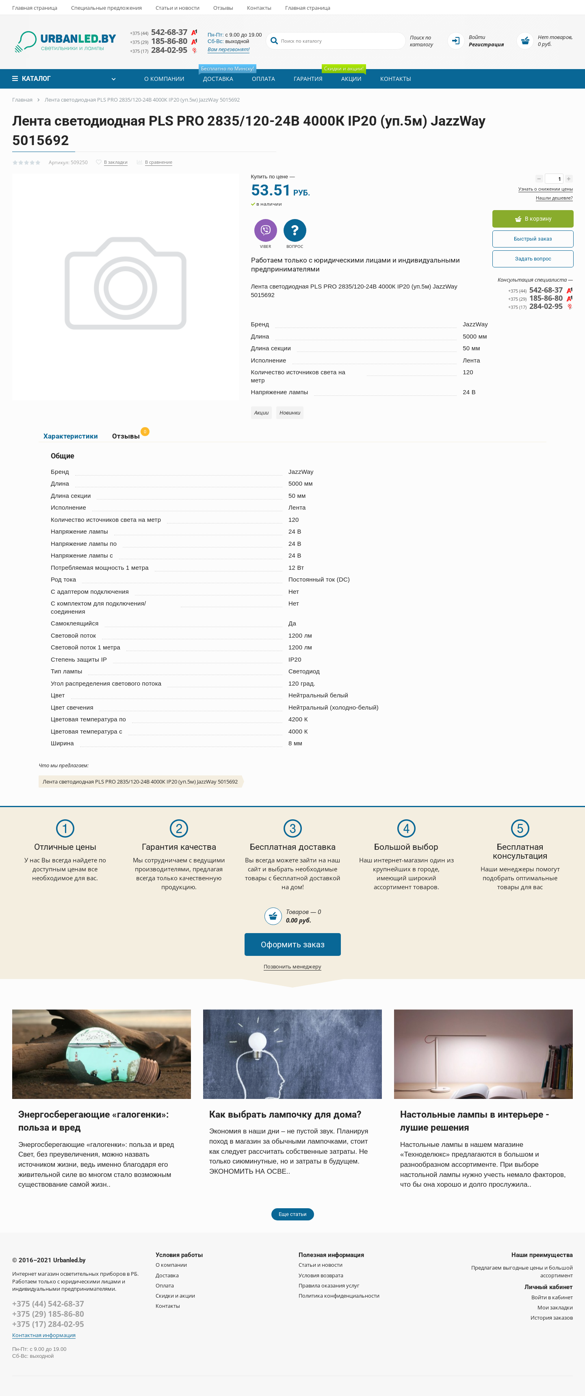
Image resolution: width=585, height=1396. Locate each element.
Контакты (259, 7)
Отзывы (223, 7)
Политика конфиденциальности (339, 1301)
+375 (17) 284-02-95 (48, 1330)
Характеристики (68, 440)
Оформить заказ (293, 950)
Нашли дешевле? (554, 198)
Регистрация (486, 44)
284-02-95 (165, 50)
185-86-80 (165, 40)
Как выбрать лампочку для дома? (291, 1120)
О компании (163, 79)
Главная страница (34, 7)
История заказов (552, 1323)
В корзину (532, 219)
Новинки (290, 415)
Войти (477, 37)
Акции (348, 76)
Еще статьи (293, 1220)
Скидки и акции (175, 1301)
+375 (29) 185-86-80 (48, 1320)
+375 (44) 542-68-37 (48, 1310)
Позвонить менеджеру (292, 972)
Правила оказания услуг (329, 1291)
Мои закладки (555, 1313)
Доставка (220, 76)
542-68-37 (165, 31)
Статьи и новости (177, 7)
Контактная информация (44, 1340)
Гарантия (307, 79)
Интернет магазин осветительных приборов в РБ (74, 1279)
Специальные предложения (106, 7)
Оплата (262, 79)
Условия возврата (321, 1281)
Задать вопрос (532, 259)
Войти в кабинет (552, 1303)
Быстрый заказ (532, 239)
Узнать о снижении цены (545, 189)
